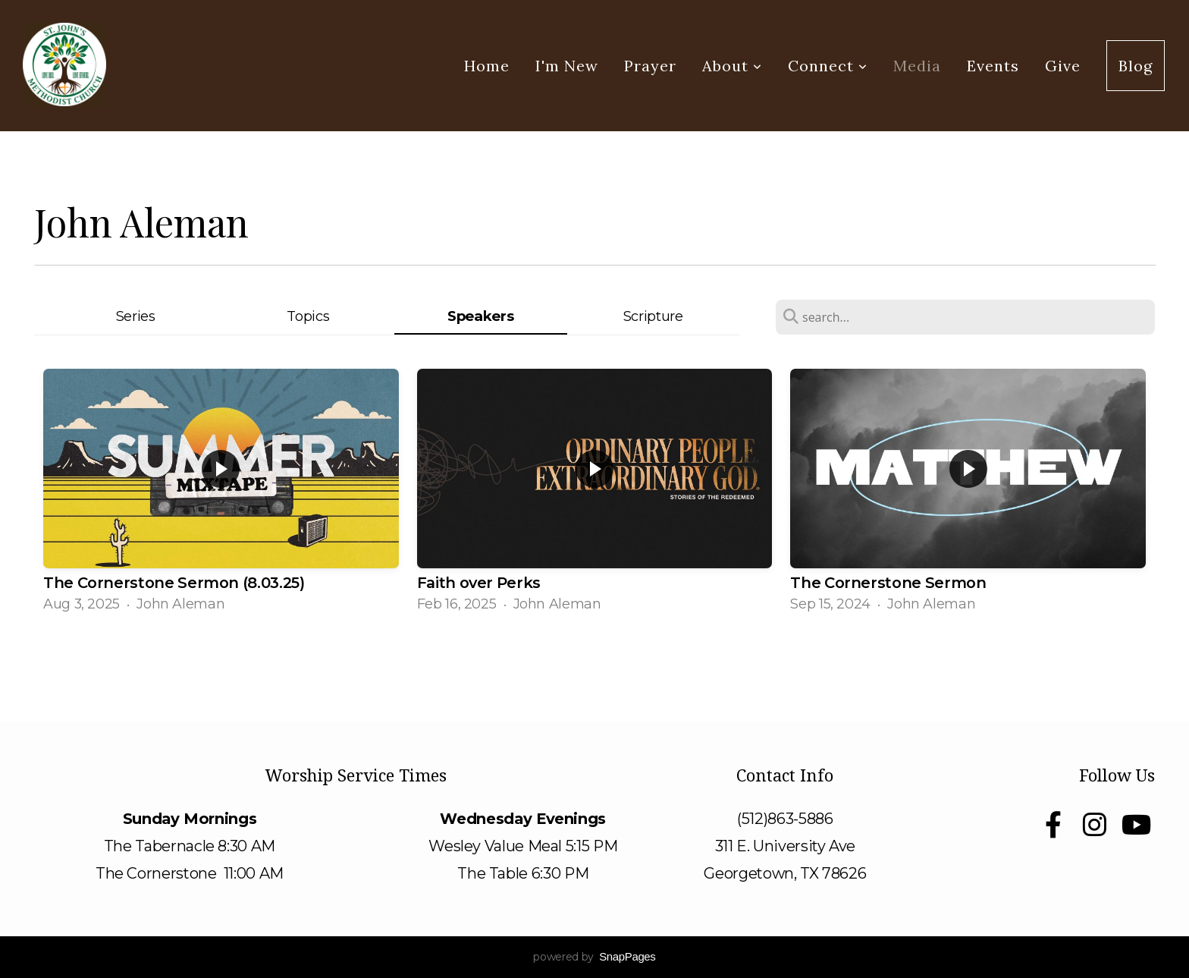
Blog (1135, 65)
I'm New (566, 65)
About (732, 65)
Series (135, 316)
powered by (594, 957)
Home (487, 65)
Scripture (653, 316)
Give (1063, 65)
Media (917, 65)
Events (993, 65)
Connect (827, 65)
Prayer (650, 65)
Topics (308, 316)
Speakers (480, 316)
